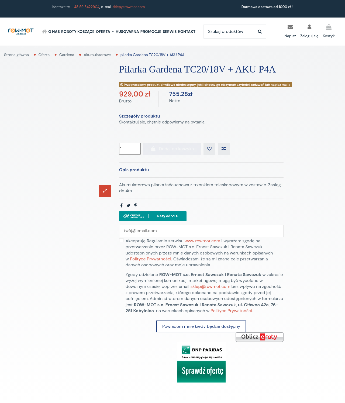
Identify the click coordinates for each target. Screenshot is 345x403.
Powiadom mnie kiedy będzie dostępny (201, 326)
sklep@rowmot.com (128, 7)
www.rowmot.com (202, 241)
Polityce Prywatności (150, 259)
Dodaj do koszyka (172, 148)
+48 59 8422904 (85, 7)
